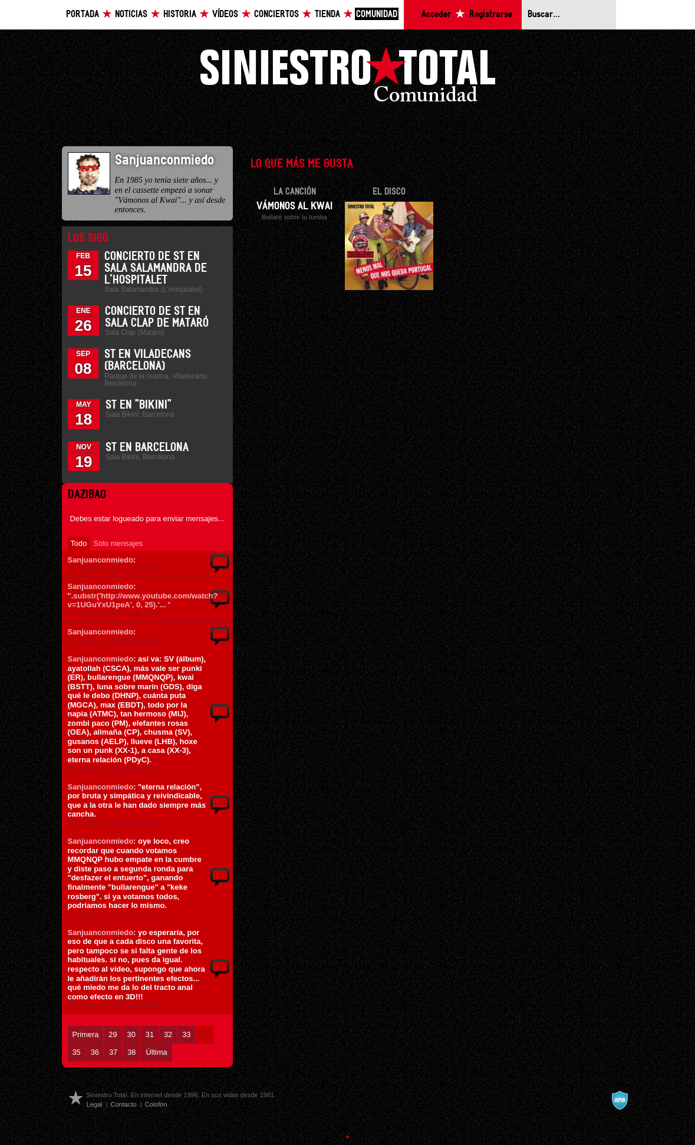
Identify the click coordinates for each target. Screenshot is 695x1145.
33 (186, 1034)
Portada (82, 14)
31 (150, 1034)
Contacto (123, 1104)
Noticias (131, 14)
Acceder (436, 14)
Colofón (156, 1104)
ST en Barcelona (147, 447)
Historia (179, 14)
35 (77, 1052)
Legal (95, 1104)
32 (168, 1034)
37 (113, 1052)
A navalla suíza (619, 1100)
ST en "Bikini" (139, 405)
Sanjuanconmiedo (101, 559)
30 (131, 1034)
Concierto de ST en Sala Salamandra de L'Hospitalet (155, 268)
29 (112, 1034)
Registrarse (490, 14)
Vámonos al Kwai (294, 206)
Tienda (327, 14)
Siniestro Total (347, 77)
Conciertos (276, 14)
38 (131, 1052)
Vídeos (225, 14)
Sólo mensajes (118, 543)
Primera (86, 1034)
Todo (79, 543)
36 (95, 1052)
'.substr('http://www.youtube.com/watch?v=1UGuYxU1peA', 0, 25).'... (143, 600)
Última (156, 1052)
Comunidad (376, 14)
